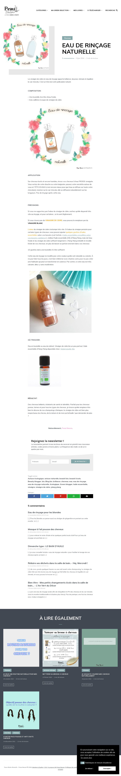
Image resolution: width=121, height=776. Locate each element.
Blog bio (48, 481)
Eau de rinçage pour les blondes (44, 512)
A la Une (7, 733)
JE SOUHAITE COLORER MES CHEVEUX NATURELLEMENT (96, 675)
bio (43, 481)
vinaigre (31, 487)
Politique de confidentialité (74, 767)
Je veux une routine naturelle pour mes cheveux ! (20, 675)
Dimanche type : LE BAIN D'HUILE (46, 546)
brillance (56, 481)
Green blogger (66, 484)
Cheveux (67, 38)
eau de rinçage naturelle (38, 484)
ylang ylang (56, 487)
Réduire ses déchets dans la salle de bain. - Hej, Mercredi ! (58, 563)
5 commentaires (68, 58)
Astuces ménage (49, 670)
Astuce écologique (36, 478)
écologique (54, 484)
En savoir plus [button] (86, 758)
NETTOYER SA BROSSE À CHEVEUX (55, 674)
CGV (45, 767)
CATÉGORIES (41, 10)
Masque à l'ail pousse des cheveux (45, 529)
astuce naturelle (52, 478)
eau (70, 481)
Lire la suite (8, 685)
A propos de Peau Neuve (56, 767)
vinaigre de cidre (43, 487)
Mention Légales (37, 767)
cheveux (64, 481)
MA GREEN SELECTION (60, 10)
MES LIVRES (78, 10)
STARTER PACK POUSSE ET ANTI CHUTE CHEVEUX (18, 737)
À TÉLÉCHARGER (94, 10)
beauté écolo (75, 478)
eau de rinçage (79, 481)
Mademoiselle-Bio (67, 349)
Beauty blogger (34, 481)
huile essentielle (80, 484)
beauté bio (64, 478)
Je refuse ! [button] (89, 768)
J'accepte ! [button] (107, 768)
